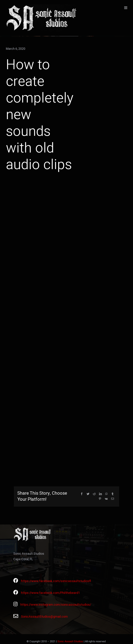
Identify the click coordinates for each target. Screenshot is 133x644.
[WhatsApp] (106, 494)
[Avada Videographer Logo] (32, 528)
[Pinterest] (100, 498)
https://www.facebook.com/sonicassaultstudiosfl (56, 581)
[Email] (112, 498)
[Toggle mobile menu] (126, 8)
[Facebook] (82, 494)
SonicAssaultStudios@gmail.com (44, 616)
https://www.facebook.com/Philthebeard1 (50, 593)
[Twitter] (88, 494)
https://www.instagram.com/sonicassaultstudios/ (55, 604)
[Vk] (106, 498)
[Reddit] (94, 494)
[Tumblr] (112, 494)
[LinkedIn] (100, 494)
